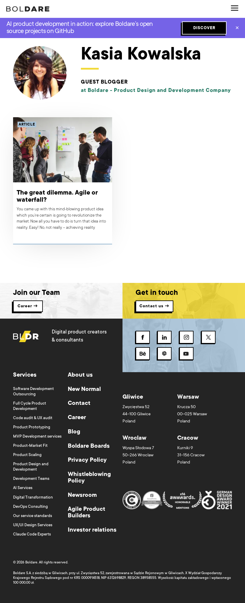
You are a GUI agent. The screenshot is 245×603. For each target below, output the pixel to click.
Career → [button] (28, 306)
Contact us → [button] (154, 306)
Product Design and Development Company (172, 91)
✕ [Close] (237, 28)
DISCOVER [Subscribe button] (204, 28)
